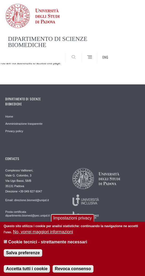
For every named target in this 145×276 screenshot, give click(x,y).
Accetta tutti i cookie (27, 270)
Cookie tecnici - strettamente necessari (47, 243)
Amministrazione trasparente (23, 123)
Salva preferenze (23, 254)
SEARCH (128, 53)
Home (9, 116)
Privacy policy (14, 131)
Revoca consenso (73, 270)
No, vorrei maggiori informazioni (43, 233)
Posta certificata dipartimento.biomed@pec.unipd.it (27, 213)
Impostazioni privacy (72, 219)
